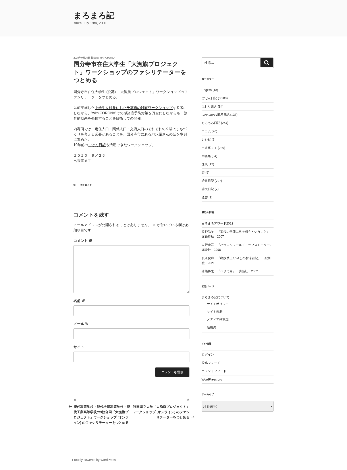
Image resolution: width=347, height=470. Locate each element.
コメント (82, 241)
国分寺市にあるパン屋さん (148, 134)
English (207, 90)
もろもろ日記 (211, 123)
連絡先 (211, 327)
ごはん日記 (97, 145)
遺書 (205, 197)
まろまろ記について (215, 297)
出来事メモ (86, 185)
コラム (206, 131)
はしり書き (209, 106)
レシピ (206, 139)
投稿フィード (211, 363)
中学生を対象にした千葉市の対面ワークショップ (134, 108)
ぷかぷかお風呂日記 (215, 114)
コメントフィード (214, 371)
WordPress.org (212, 379)
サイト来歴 (214, 311)
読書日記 (208, 181)
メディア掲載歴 (218, 319)
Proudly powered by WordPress (94, 460)
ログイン (208, 354)
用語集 (206, 156)
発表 (205, 164)
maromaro (107, 57)
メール (81, 324)
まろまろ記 (93, 15)
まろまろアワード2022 (217, 223)
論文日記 (208, 189)
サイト (78, 347)
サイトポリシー (218, 304)
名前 (79, 301)
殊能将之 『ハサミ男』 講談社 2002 (230, 271)
